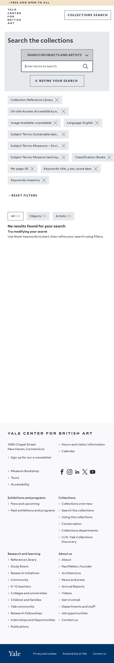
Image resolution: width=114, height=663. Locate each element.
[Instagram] (70, 472)
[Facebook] (62, 472)
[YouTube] (93, 472)
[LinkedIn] (77, 472)
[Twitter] (85, 472)
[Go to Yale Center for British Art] (14, 16)
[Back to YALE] (57, 433)
